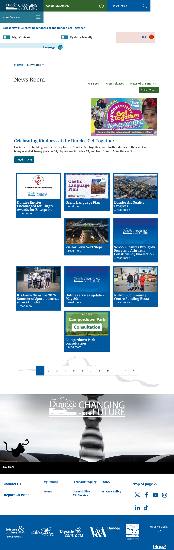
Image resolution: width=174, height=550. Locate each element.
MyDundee (51, 465)
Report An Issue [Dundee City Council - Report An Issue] (16, 478)
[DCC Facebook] (146, 479)
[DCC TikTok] (146, 492)
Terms (48, 475)
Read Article (24, 143)
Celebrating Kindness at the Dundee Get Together (53, 16)
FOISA (106, 465)
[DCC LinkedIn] (137, 492)
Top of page (145, 467)
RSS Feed (93, 67)
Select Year (148, 73)
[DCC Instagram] (164, 479)
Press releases (115, 67)
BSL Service (80, 478)
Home (18, 48)
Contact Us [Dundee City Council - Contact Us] (12, 467)
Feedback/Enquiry (84, 465)
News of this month (143, 67)
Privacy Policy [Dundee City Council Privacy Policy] (111, 475)
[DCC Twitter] (137, 481)
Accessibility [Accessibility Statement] (81, 475)
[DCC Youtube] (155, 479)
